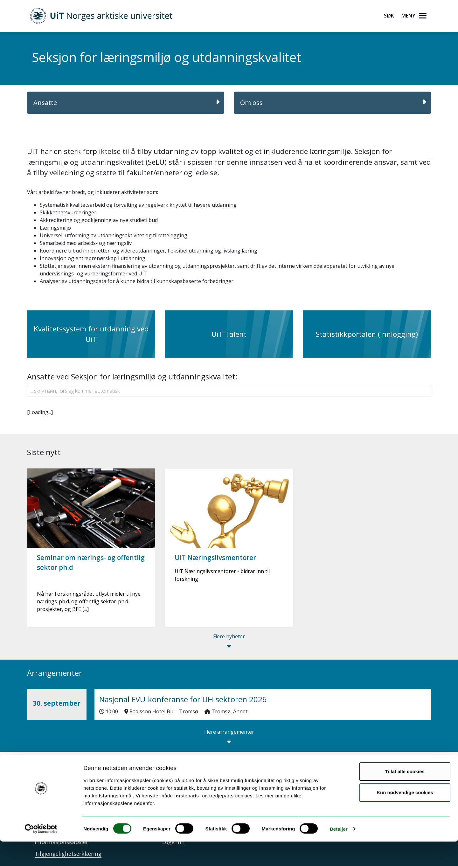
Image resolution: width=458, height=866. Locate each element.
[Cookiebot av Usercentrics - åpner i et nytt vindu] (41, 853)
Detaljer (339, 853)
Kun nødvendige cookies (405, 817)
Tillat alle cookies (405, 796)
